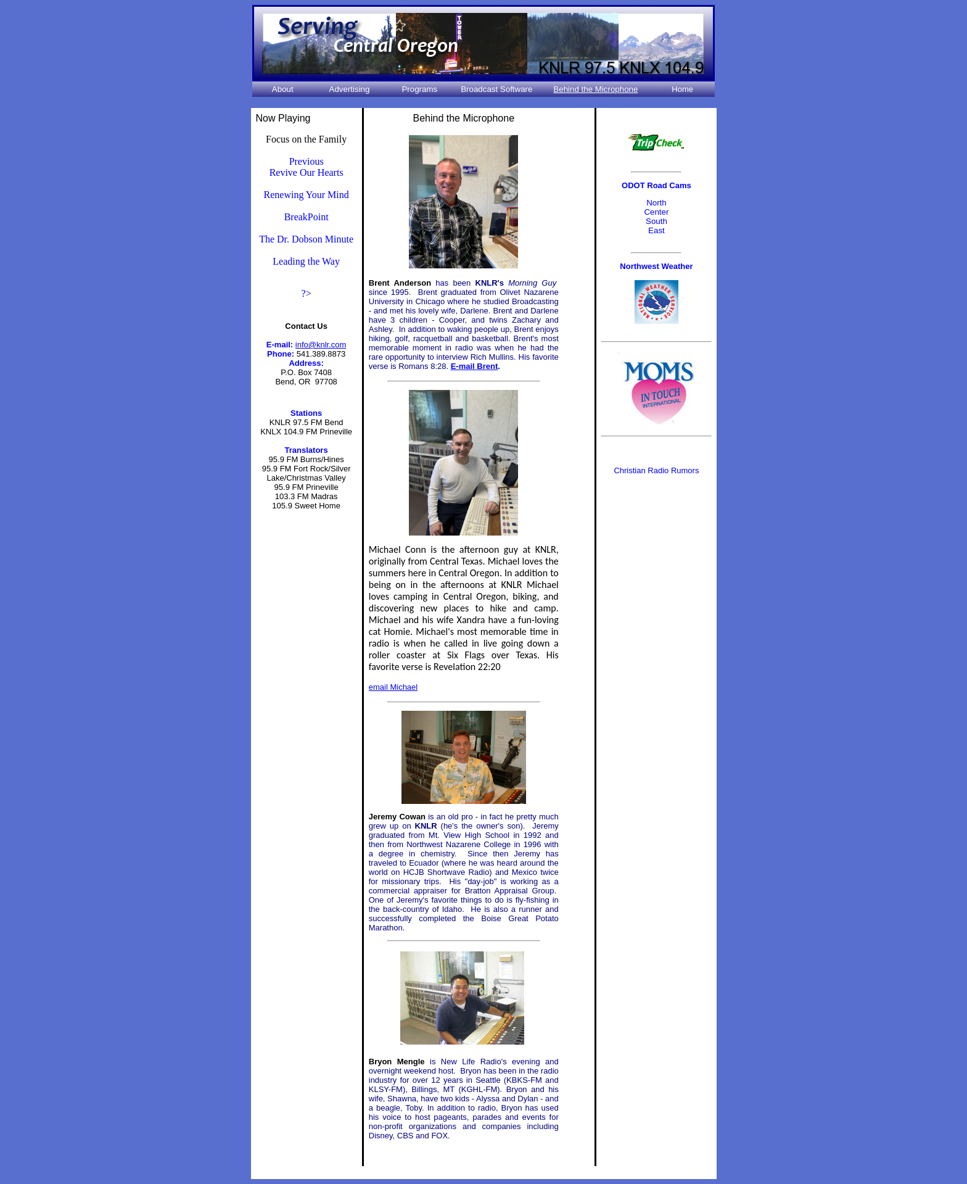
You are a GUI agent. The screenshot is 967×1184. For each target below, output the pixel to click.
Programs (419, 89)
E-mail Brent (474, 366)
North (656, 202)
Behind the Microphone (595, 89)
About (283, 89)
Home (682, 89)
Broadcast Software (496, 89)
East (656, 230)
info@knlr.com (321, 344)
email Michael (393, 687)
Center (656, 212)
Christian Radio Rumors (656, 470)
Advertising (349, 89)
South (656, 221)
